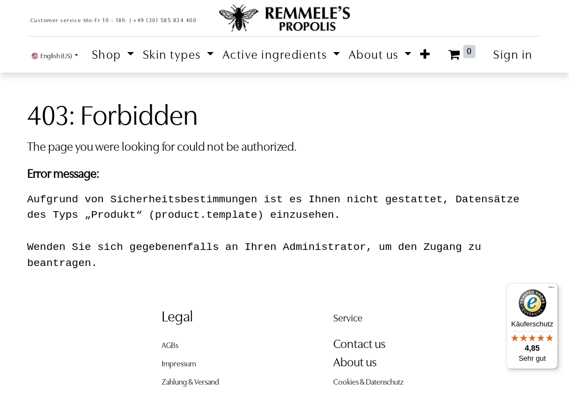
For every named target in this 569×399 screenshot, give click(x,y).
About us (354, 362)
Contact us (359, 344)
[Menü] (551, 289)
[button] (425, 54)
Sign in (513, 55)
